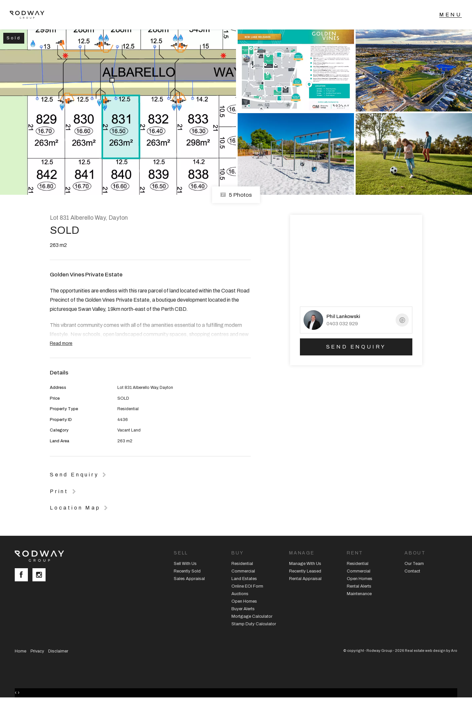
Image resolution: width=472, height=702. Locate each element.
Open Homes (244, 601)
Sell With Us (185, 563)
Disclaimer (58, 651)
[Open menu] (450, 15)
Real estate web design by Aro (431, 650)
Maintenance (359, 594)
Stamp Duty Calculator (253, 624)
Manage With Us (305, 563)
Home (20, 651)
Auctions (239, 594)
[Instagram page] (40, 575)
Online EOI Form (247, 586)
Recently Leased (305, 571)
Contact (412, 571)
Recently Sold (187, 571)
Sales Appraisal (189, 578)
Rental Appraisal (305, 578)
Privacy (37, 651)
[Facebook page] (23, 575)
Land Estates (244, 578)
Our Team (414, 563)
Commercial (243, 571)
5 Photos (236, 195)
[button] (64, 491)
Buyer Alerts (243, 609)
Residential (242, 563)
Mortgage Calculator (251, 616)
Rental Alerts (359, 586)
